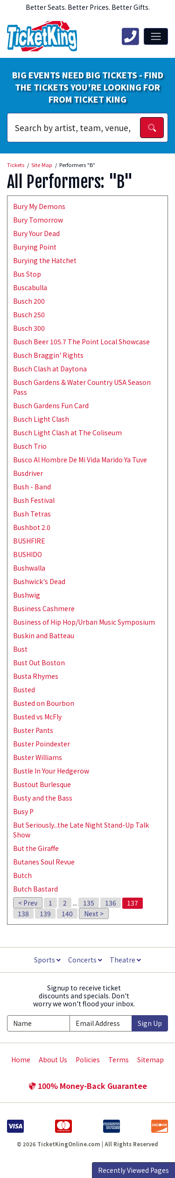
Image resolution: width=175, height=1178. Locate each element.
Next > (94, 913)
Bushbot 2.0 (31, 527)
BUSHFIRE (29, 540)
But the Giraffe (36, 848)
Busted (24, 689)
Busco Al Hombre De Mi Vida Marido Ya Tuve (80, 459)
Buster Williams (37, 757)
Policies (88, 1059)
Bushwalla (29, 567)
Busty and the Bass (42, 797)
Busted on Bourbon (43, 703)
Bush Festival (34, 500)
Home (20, 1059)
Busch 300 (29, 328)
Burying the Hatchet (45, 260)
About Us (53, 1059)
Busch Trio (30, 446)
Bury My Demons (39, 206)
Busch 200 (29, 301)
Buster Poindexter (41, 743)
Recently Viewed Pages (133, 1170)
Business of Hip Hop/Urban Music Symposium (84, 622)
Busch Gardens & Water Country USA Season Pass (82, 387)
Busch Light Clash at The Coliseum (67, 432)
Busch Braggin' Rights (48, 355)
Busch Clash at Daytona (50, 368)
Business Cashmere (44, 608)
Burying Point (34, 246)
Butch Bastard (35, 888)
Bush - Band (32, 486)
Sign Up (150, 1023)
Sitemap (150, 1059)
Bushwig (26, 594)
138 (23, 913)
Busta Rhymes (35, 676)
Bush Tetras (32, 513)
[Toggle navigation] (156, 36)
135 (88, 902)
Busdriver (28, 473)
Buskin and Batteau (43, 635)
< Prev (27, 902)
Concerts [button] (85, 959)
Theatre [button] (125, 959)
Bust (20, 649)
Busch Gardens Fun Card (51, 405)
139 (45, 913)
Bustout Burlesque (42, 784)
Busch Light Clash (41, 419)
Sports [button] (47, 959)
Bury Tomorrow (38, 219)
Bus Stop (27, 274)
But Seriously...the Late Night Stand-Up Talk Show (81, 829)
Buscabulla (30, 287)
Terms (118, 1059)
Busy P (23, 811)
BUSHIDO (27, 554)
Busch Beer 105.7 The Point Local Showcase (81, 341)
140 (67, 913)
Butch (22, 875)
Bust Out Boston (39, 662)
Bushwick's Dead (39, 581)
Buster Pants (33, 730)
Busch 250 (29, 314)
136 (110, 902)
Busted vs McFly (37, 716)
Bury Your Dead (36, 233)
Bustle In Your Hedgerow (51, 770)
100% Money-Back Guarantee (87, 1085)
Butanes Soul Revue (44, 861)
